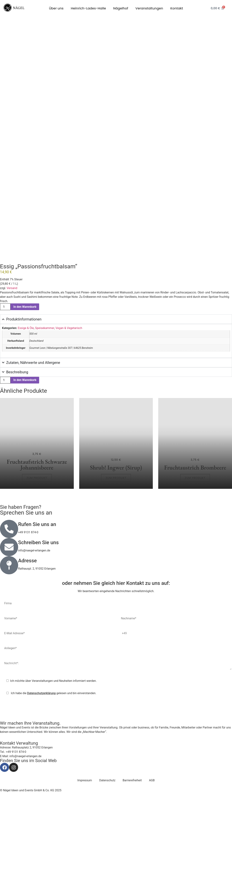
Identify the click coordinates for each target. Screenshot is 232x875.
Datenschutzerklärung (41, 770)
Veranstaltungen (149, 8)
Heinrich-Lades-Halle (88, 8)
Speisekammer (44, 405)
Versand (12, 365)
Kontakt (176, 8)
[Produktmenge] (5, 384)
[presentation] (28, 785)
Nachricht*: (116, 741)
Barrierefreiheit (132, 858)
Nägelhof (120, 8)
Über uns (56, 8)
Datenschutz (107, 858)
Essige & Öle (26, 405)
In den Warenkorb (24, 384)
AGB (152, 858)
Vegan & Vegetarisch (68, 405)
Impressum (84, 858)
